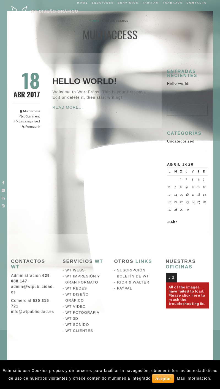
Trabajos (172, 2)
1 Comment (31, 116)
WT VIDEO (76, 253)
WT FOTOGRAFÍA (82, 259)
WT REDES (76, 235)
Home (82, 2)
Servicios (128, 2)
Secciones (103, 2)
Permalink (32, 126)
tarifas (150, 2)
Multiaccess (31, 111)
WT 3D (72, 265)
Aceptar (163, 378)
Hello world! (84, 81)
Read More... (67, 107)
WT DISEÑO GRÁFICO (54, 11)
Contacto (197, 2)
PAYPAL (124, 235)
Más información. (194, 378)
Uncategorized (29, 121)
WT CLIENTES (79, 277)
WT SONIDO (77, 271)
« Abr (172, 222)
